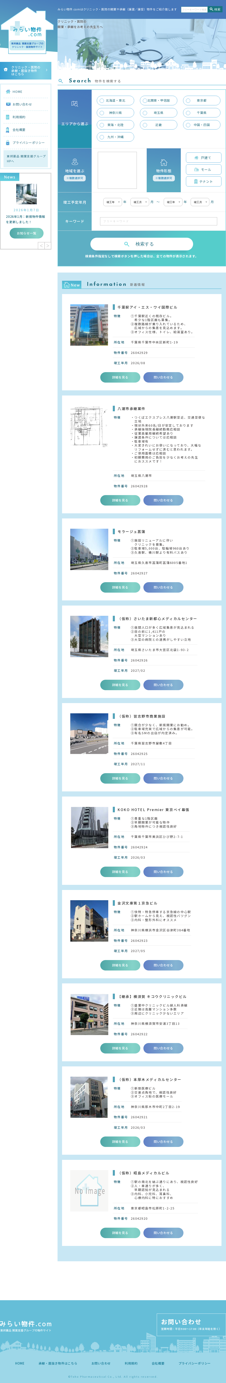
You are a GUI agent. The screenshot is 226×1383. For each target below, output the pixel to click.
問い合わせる (163, 377)
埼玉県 (158, 112)
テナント (206, 181)
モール (206, 169)
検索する (145, 244)
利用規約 (19, 117)
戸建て (206, 157)
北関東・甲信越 (158, 100)
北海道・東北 (115, 100)
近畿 (158, 125)
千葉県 (201, 112)
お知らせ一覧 (26, 233)
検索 (217, 9)
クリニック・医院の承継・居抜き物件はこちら (25, 70)
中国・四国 (202, 125)
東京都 (201, 100)
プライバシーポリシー (29, 142)
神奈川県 (115, 112)
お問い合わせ (22, 104)
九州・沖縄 (115, 137)
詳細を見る (120, 377)
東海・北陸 (115, 125)
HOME (17, 91)
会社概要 (19, 129)
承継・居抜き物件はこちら (58, 1363)
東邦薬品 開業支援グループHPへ (26, 158)
